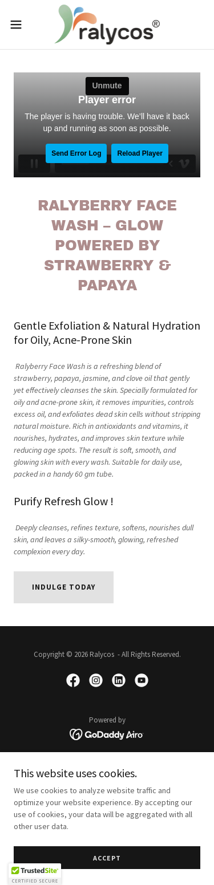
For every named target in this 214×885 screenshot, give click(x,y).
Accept (107, 858)
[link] (107, 24)
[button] (20, 24)
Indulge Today (63, 587)
